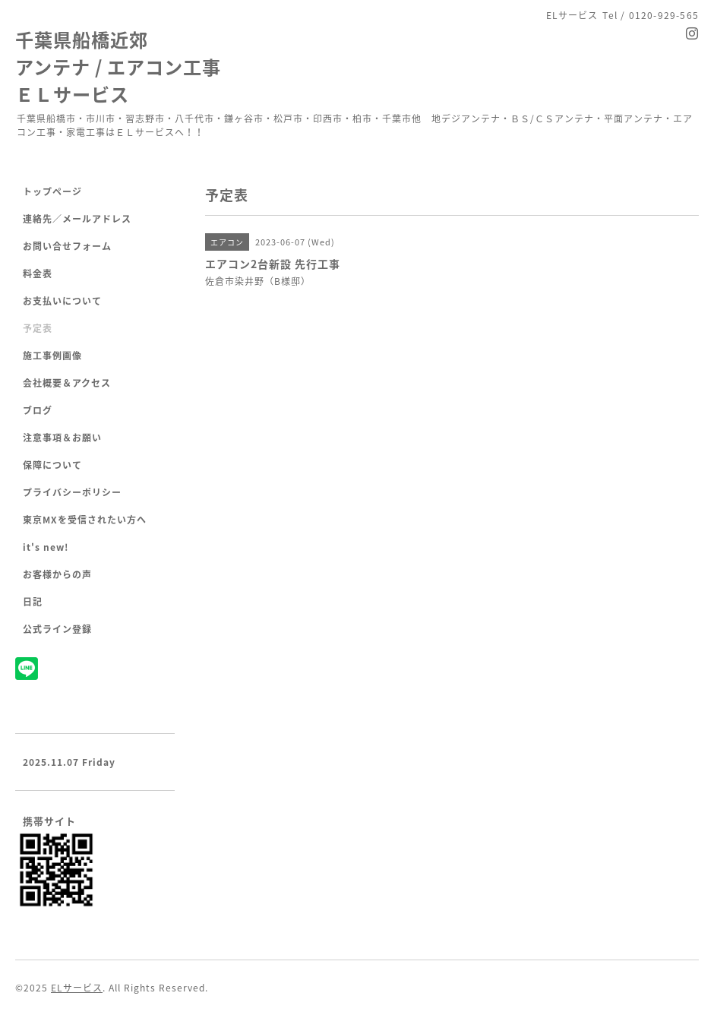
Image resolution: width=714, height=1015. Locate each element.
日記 (33, 602)
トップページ (52, 191)
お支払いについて (62, 301)
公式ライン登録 (57, 629)
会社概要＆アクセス (67, 383)
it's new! (45, 547)
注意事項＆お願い (62, 437)
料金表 (37, 273)
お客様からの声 (57, 574)
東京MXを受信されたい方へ (85, 519)
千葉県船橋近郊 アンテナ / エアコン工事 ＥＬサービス (118, 67)
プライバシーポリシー (72, 492)
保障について (52, 465)
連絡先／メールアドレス (77, 219)
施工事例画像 (52, 355)
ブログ (37, 410)
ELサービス (77, 987)
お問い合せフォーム (67, 246)
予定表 (37, 328)
